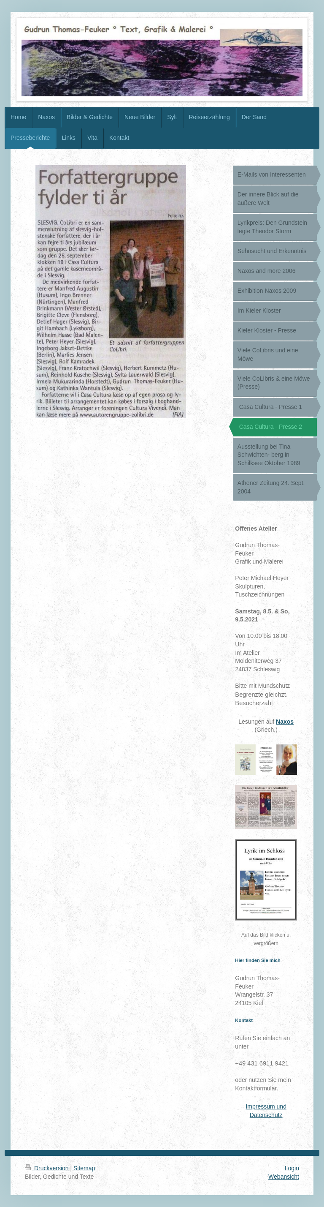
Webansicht (283, 1176)
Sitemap (84, 1168)
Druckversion (47, 1168)
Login (292, 1168)
